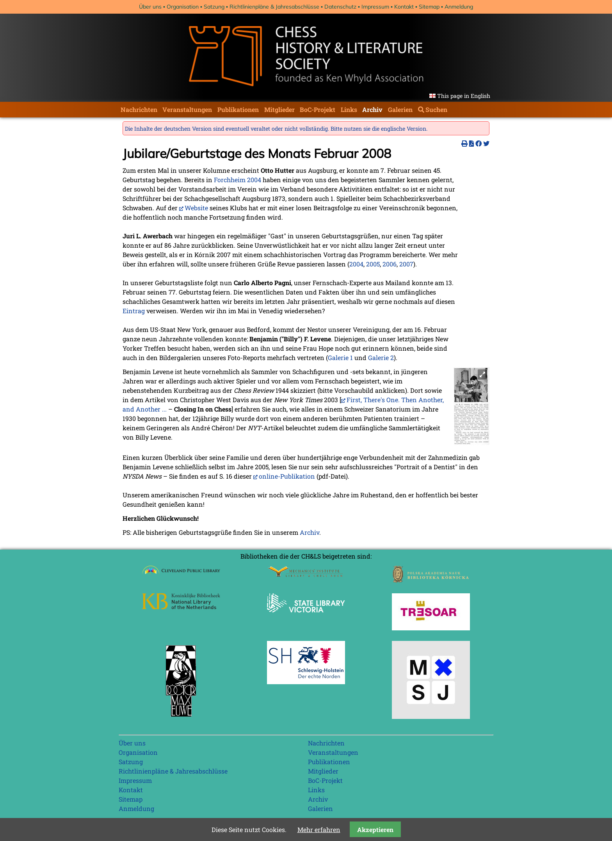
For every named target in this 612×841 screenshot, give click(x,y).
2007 (406, 264)
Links (349, 109)
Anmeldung (459, 6)
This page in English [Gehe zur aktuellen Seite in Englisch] (463, 95)
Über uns (150, 6)
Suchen (436, 109)
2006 (389, 264)
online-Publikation (287, 476)
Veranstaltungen (187, 109)
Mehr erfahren (318, 829)
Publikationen (238, 109)
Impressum (375, 6)
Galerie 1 (340, 357)
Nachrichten (139, 109)
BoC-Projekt (317, 109)
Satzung (214, 6)
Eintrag (134, 311)
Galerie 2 (381, 357)
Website (196, 208)
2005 (373, 264)
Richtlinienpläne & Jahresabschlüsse (274, 6)
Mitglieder (279, 109)
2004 (356, 264)
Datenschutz (340, 6)
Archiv (372, 109)
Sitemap (429, 6)
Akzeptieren (375, 829)
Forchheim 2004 (237, 180)
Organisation (183, 6)
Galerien (400, 109)
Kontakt (404, 6)
